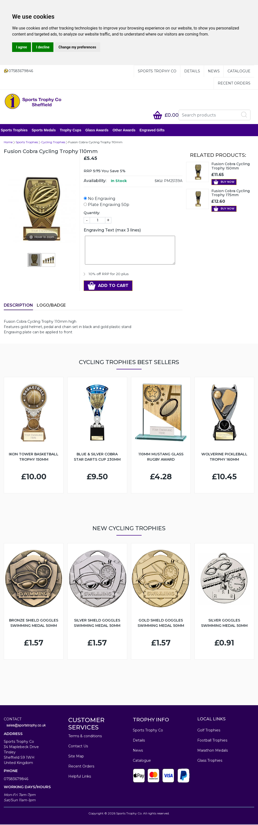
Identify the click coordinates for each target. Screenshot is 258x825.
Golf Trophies (208, 730)
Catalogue (239, 71)
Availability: (95, 181)
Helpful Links (79, 777)
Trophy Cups (73, 130)
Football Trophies (212, 741)
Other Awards (127, 130)
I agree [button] (21, 47)
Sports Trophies (17, 130)
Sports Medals (47, 130)
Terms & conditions (85, 736)
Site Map (76, 756)
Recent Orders (234, 83)
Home (8, 142)
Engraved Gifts (155, 130)
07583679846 (16, 779)
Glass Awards (100, 130)
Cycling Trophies (53, 142)
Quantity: (92, 213)
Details (192, 71)
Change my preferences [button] (77, 47)
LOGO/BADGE (51, 305)
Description (18, 305)
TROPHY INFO (151, 720)
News (214, 71)
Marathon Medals (212, 751)
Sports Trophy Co (157, 71)
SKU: (159, 181)
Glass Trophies (209, 761)
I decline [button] (42, 47)
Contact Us (78, 746)
